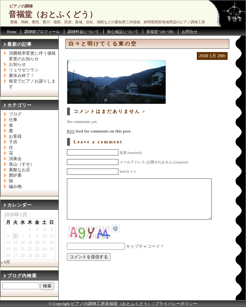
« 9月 (5, 262)
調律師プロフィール (42, 31)
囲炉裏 (15, 175)
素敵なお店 (19, 170)
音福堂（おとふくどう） (53, 14)
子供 (13, 142)
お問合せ (189, 31)
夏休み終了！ (21, 75)
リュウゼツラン (24, 70)
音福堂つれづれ (160, 31)
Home (11, 31)
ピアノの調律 (21, 6)
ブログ (15, 114)
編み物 (15, 186)
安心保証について (122, 31)
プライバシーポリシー (176, 303)
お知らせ (17, 64)
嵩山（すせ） (21, 164)
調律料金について (83, 31)
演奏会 (15, 158)
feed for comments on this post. (99, 131)
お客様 (15, 136)
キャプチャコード (143, 256)
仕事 (13, 119)
